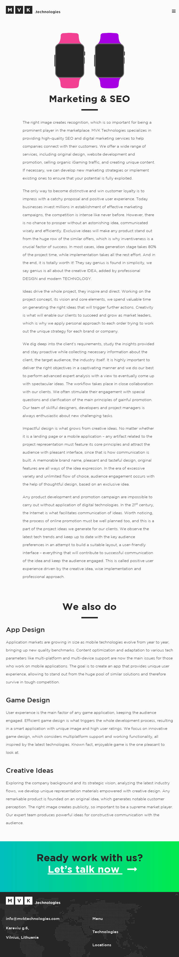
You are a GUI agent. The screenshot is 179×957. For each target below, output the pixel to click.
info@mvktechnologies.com (33, 919)
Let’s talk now (92, 869)
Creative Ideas (29, 771)
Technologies (105, 932)
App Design (25, 630)
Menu (97, 919)
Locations (101, 945)
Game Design (28, 700)
